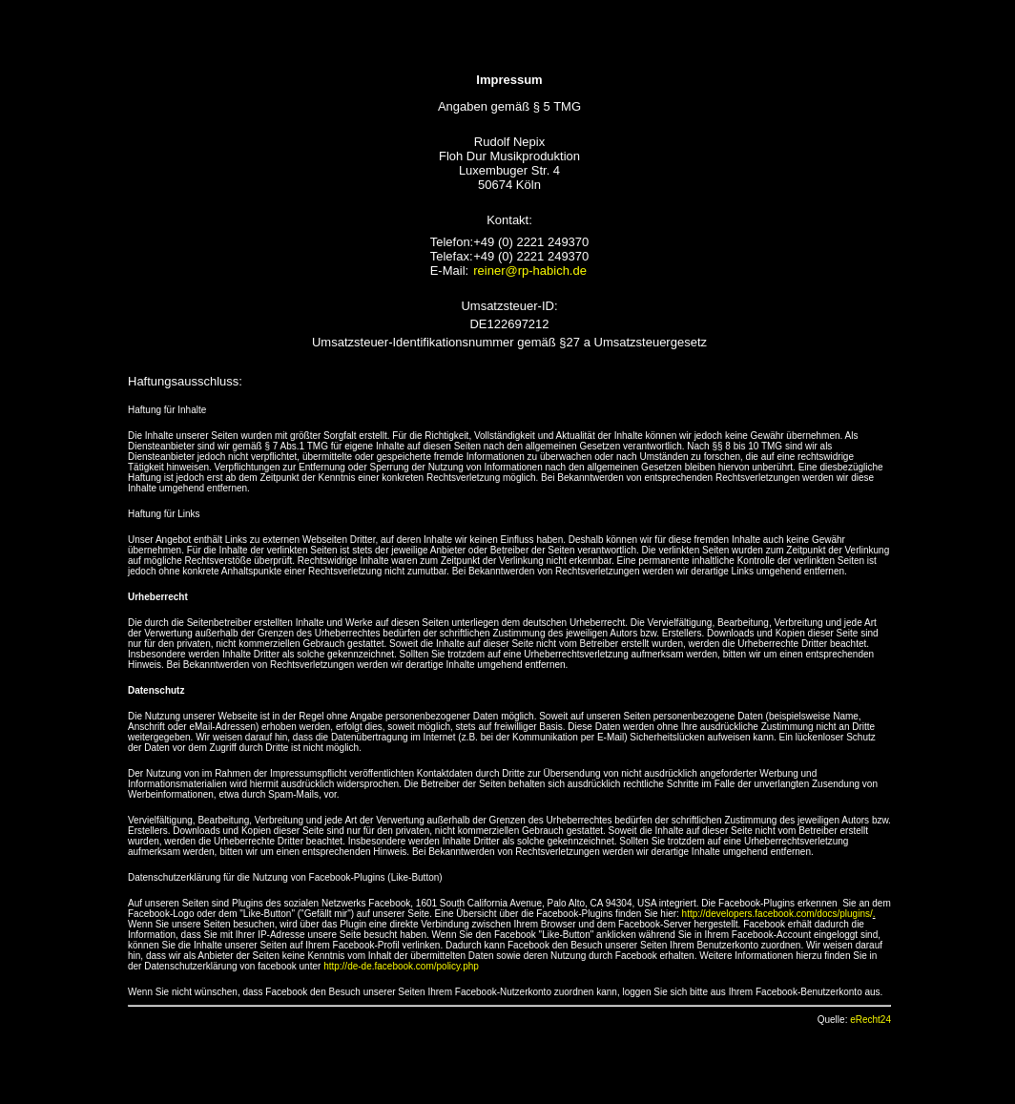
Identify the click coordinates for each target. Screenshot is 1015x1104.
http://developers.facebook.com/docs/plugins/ (777, 913)
